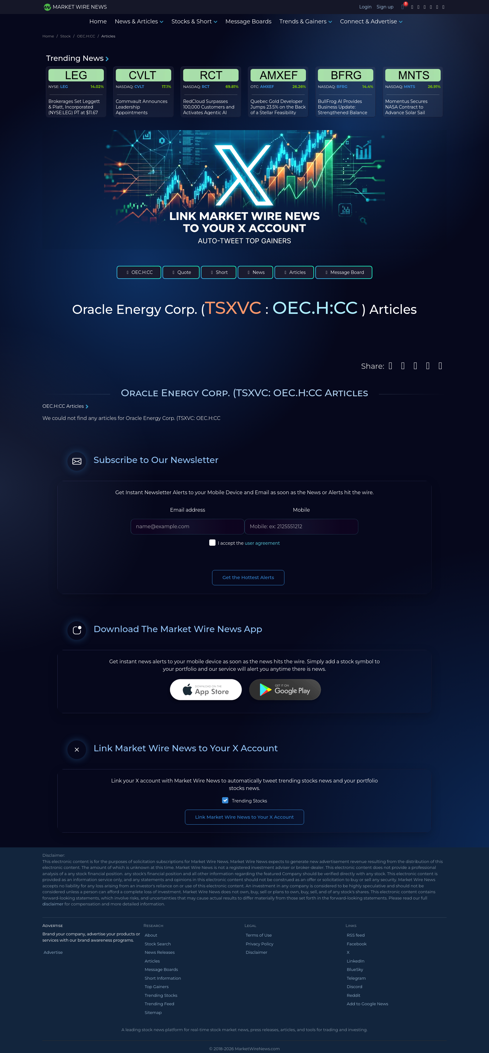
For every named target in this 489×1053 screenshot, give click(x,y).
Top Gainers (157, 986)
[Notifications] (403, 7)
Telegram (356, 978)
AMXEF (267, 86)
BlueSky (355, 969)
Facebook (357, 943)
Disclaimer (256, 952)
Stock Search (158, 943)
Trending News (77, 58)
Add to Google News (367, 1003)
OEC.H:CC (86, 36)
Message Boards (248, 21)
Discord (354, 986)
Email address (187, 510)
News (255, 272)
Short (218, 272)
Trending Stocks (249, 801)
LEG (64, 86)
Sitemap (153, 1012)
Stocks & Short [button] (194, 21)
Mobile (301, 510)
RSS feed (356, 935)
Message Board (344, 272)
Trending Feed (159, 1003)
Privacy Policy (259, 943)
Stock (65, 36)
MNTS (409, 86)
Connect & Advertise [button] (371, 21)
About (151, 935)
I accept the (249, 543)
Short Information (163, 978)
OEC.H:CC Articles (65, 406)
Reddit (354, 995)
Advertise (53, 952)
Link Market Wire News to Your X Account (244, 817)
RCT (206, 86)
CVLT (139, 86)
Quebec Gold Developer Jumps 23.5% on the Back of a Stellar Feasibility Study (278, 110)
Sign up (385, 7)
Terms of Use (259, 935)
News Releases (160, 952)
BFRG (341, 86)
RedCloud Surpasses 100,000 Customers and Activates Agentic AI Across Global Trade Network (208, 113)
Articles (294, 272)
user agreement (262, 543)
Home (98, 21)
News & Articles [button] (139, 21)
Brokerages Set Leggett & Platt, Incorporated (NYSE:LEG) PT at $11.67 (74, 107)
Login (365, 7)
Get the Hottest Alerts (248, 577)
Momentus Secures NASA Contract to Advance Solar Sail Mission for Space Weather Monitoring (407, 113)
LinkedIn (356, 960)
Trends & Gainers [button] (305, 21)
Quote (181, 272)
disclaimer (52, 903)
